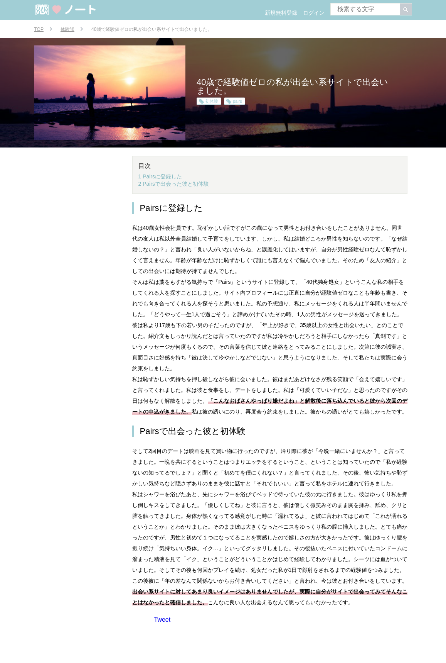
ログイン (314, 13)
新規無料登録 (281, 13)
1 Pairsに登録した (160, 176)
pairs (237, 101)
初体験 (211, 101)
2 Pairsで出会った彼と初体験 (173, 184)
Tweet (162, 619)
